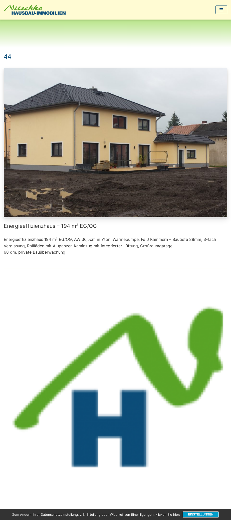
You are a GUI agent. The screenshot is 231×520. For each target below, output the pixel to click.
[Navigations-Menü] (221, 10)
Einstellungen (200, 514)
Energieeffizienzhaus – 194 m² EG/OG (50, 226)
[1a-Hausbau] (36, 10)
